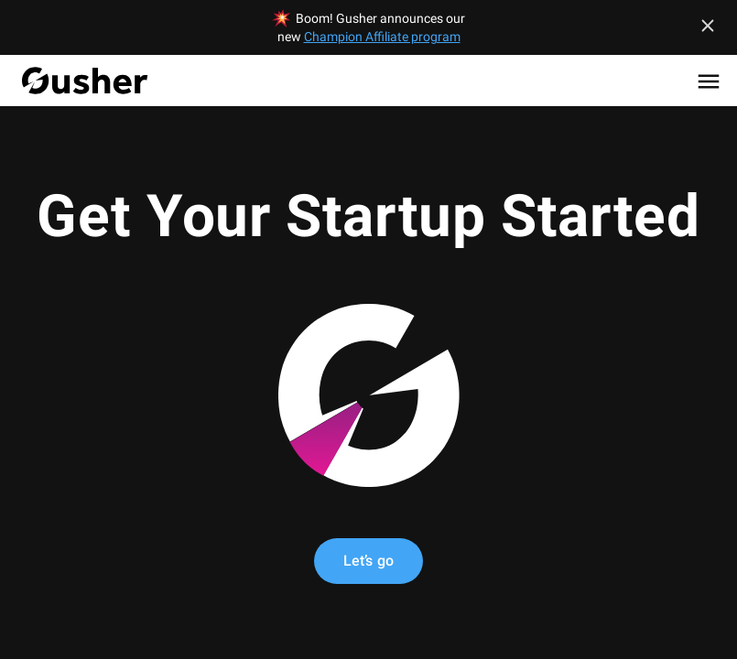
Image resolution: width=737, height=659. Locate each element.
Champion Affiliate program (382, 36)
